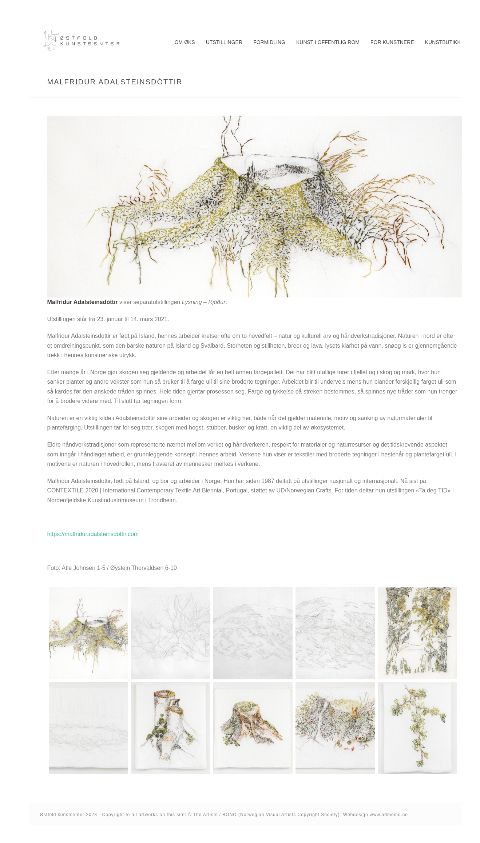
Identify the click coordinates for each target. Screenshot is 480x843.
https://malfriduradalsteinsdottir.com (93, 534)
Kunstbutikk (443, 42)
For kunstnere (392, 42)
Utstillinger (224, 42)
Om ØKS (185, 42)
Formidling (269, 42)
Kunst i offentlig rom (328, 42)
